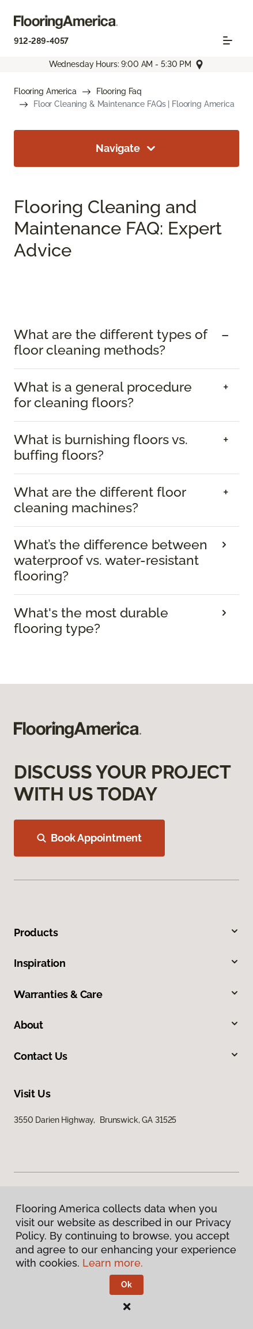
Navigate (126, 148)
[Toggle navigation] (227, 40)
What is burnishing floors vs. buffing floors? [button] (101, 447)
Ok (126, 1284)
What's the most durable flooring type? (91, 620)
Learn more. (112, 1263)
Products (126, 932)
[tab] (126, 342)
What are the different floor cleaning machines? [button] (100, 500)
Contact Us (126, 1056)
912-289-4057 (41, 41)
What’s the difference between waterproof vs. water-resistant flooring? (110, 560)
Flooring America (45, 91)
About (126, 1025)
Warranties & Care (126, 994)
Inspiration (126, 963)
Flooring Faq (119, 91)
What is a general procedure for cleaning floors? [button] (103, 394)
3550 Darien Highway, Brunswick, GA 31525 (95, 1120)
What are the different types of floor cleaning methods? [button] (110, 342)
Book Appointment (89, 838)
